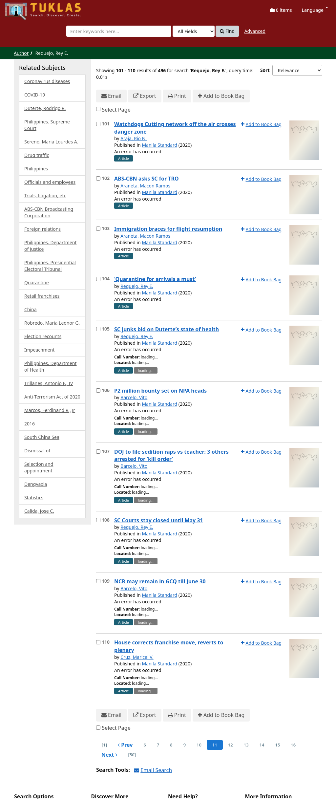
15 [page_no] (277, 745)
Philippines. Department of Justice (50, 245)
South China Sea (41, 437)
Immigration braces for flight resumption (168, 228)
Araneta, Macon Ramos (145, 186)
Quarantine (36, 282)
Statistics (33, 497)
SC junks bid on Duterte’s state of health (166, 329)
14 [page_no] (262, 745)
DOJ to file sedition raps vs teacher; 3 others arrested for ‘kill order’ (171, 455)
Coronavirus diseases (47, 81)
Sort (265, 70)
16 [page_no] (293, 745)
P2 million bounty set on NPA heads (160, 390)
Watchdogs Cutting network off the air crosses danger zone (175, 127)
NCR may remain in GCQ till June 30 (160, 581)
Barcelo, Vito (133, 397)
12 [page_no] (230, 745)
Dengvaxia (35, 484)
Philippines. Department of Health (50, 366)
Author (21, 53)
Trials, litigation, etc (45, 195)
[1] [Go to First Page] (104, 745)
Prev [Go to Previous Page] (125, 744)
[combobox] (118, 31)
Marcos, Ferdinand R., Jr (49, 410)
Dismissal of (37, 450)
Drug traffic (36, 155)
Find (227, 31)
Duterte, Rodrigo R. (45, 108)
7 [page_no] (158, 745)
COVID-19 (34, 95)
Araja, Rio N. (133, 138)
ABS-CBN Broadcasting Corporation (48, 212)
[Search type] (194, 31)
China (30, 309)
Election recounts (42, 336)
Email (111, 96)
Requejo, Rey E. (136, 286)
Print (177, 96)
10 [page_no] (199, 745)
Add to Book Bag (221, 96)
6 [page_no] (144, 745)
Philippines (36, 168)
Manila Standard (159, 145)
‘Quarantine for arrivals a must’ (155, 279)
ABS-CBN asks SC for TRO (146, 178)
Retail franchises (42, 296)
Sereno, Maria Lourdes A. (51, 142)
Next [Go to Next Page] (109, 754)
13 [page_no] (246, 745)
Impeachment (39, 350)
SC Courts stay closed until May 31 (158, 520)
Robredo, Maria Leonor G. (52, 323)
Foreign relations (42, 229)
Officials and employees (49, 182)
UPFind (21, 8)
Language (315, 10)
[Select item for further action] (98, 124)
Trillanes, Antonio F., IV (48, 383)
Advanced (254, 31)
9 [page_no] (184, 745)
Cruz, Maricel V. (137, 657)
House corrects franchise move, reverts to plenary (168, 646)
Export (144, 96)
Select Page (116, 109)
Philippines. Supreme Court (47, 125)
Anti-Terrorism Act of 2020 (52, 397)
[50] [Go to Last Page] (132, 755)
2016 (29, 424)
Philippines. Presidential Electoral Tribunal (50, 265)
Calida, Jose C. (39, 511)
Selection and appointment (38, 467)
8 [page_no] (171, 745)
